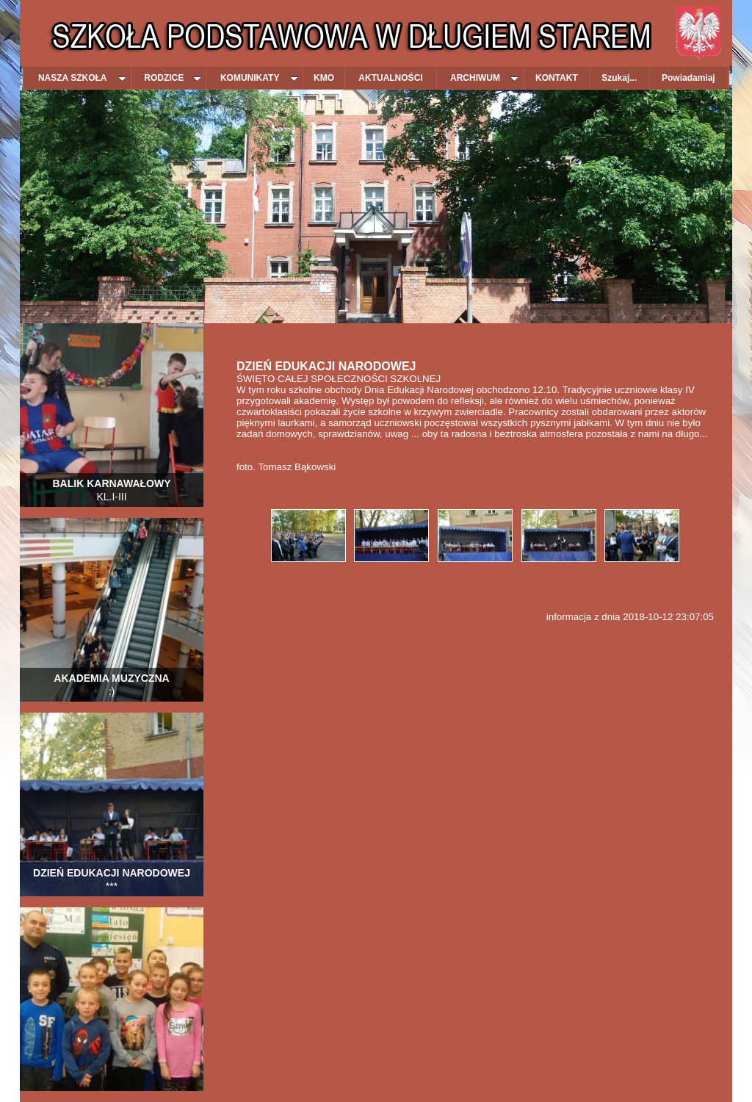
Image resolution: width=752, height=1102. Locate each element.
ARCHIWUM (484, 78)
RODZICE (172, 78)
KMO (324, 78)
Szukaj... (619, 78)
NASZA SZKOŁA (82, 78)
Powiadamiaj (688, 78)
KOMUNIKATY (259, 78)
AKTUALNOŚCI (390, 78)
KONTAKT (556, 78)
